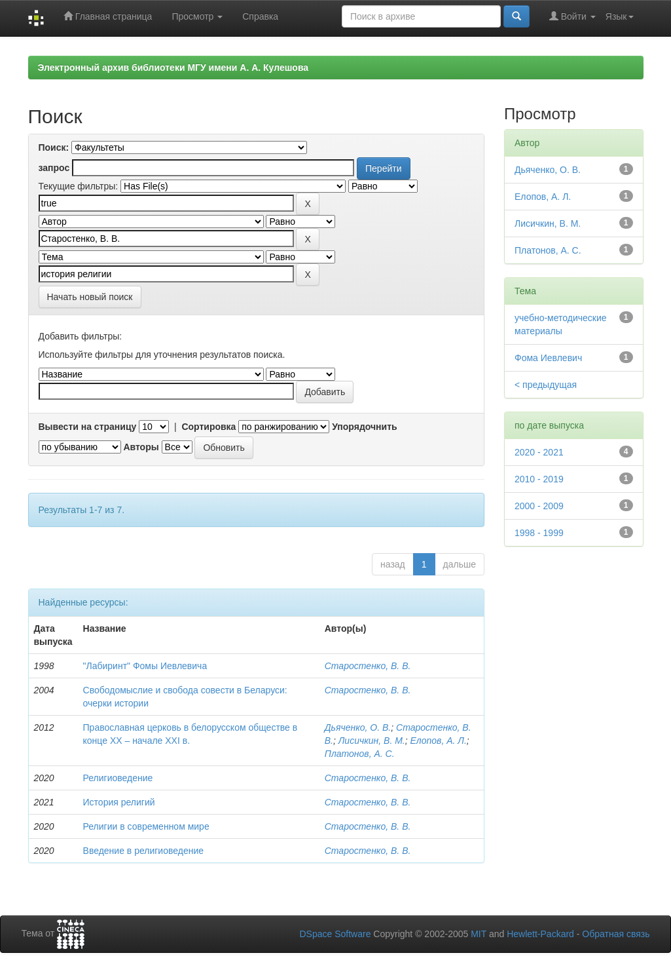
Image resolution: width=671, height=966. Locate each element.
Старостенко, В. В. (368, 666)
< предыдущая (546, 384)
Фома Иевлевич (548, 358)
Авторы (140, 447)
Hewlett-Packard (540, 934)
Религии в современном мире (146, 826)
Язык (620, 16)
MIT (478, 934)
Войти (572, 16)
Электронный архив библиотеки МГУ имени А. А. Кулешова (173, 67)
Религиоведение (118, 778)
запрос (54, 168)
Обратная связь (615, 934)
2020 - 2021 (539, 452)
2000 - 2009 (539, 506)
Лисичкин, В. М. (371, 740)
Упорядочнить (364, 426)
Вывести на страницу (88, 426)
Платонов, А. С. (360, 753)
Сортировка (208, 426)
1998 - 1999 (539, 533)
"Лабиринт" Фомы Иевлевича (145, 666)
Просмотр (197, 16)
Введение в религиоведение (143, 850)
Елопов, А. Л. (438, 740)
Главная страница (107, 16)
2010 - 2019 (539, 479)
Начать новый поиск (90, 297)
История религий (119, 802)
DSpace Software (335, 934)
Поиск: (54, 147)
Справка (260, 16)
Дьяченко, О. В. (358, 727)
